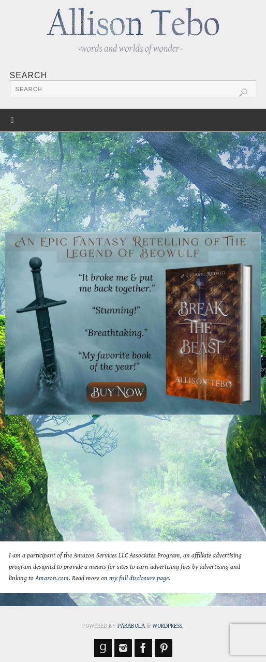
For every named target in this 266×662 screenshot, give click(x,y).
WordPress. (168, 626)
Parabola (131, 626)
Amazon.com (52, 578)
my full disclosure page (139, 578)
